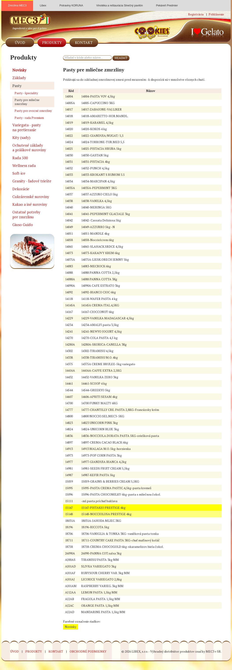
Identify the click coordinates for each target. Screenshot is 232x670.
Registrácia (196, 14)
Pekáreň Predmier (167, 3)
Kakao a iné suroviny (29, 204)
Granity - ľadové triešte (31, 180)
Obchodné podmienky (88, 651)
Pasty (17, 85)
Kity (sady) (21, 137)
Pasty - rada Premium (29, 118)
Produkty (52, 42)
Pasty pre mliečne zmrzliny (27, 102)
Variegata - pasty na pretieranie (26, 127)
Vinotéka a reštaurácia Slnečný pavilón (119, 3)
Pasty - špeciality (26, 93)
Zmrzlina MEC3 (17, 5)
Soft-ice (18, 173)
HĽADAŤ (121, 58)
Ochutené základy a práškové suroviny (29, 147)
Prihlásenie (216, 14)
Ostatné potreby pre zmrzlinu (26, 214)
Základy (19, 77)
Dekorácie (20, 188)
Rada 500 (20, 157)
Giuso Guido (22, 224)
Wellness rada (24, 165)
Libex (42, 3)
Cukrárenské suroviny (30, 196)
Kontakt (84, 42)
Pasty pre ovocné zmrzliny (33, 111)
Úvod (20, 42)
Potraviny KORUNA (71, 3)
